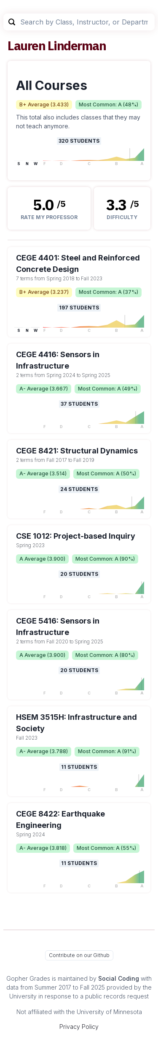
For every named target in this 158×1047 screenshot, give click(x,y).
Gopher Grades (28, 978)
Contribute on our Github (79, 955)
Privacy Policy (79, 1026)
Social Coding (118, 978)
